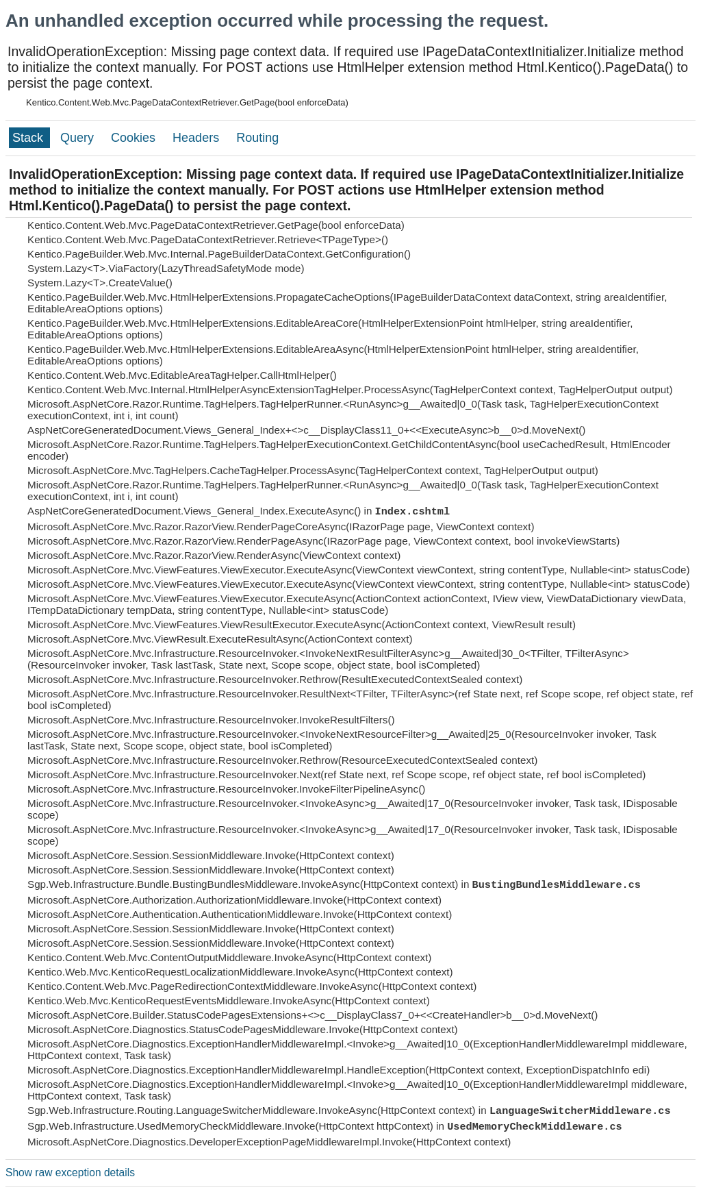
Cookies (135, 138)
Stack (29, 138)
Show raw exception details (70, 1172)
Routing (257, 138)
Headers (197, 138)
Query (78, 138)
